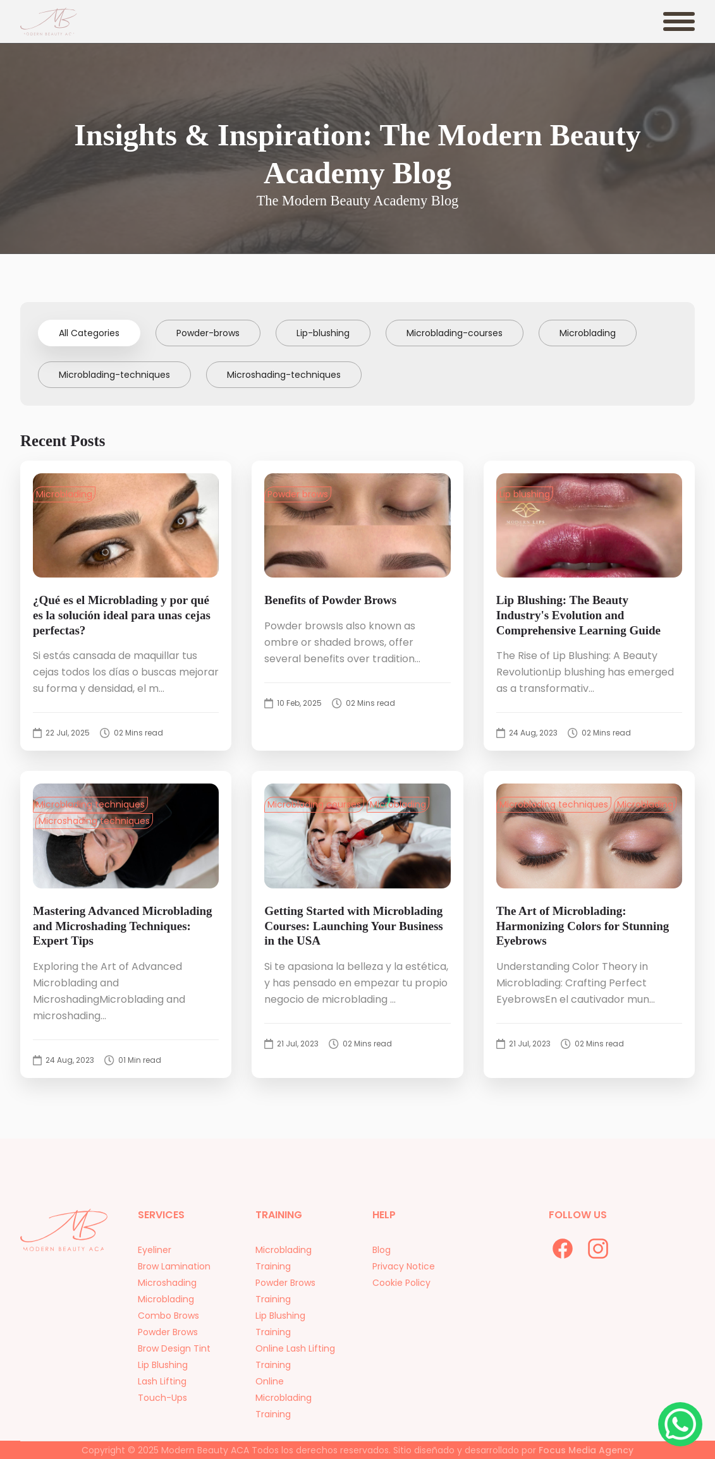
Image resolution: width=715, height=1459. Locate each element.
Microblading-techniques (114, 374)
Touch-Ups (162, 1409)
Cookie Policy (401, 1294)
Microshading (167, 1294)
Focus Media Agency (586, 1450)
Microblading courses (314, 804)
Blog (381, 1262)
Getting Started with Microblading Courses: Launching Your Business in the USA (353, 926)
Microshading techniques (94, 820)
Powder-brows (208, 333)
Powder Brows (168, 1344)
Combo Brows (168, 1327)
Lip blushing (524, 494)
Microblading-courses (454, 333)
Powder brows (297, 494)
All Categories (89, 333)
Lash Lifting (162, 1393)
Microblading (587, 333)
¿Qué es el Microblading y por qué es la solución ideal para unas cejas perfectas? (122, 615)
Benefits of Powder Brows (330, 600)
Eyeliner (154, 1262)
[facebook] (563, 1248)
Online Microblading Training (283, 1409)
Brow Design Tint (174, 1360)
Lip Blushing (163, 1377)
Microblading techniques (90, 804)
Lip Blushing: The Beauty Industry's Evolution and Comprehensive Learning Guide (578, 615)
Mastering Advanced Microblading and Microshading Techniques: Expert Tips (122, 926)
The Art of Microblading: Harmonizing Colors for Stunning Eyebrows (582, 926)
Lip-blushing (323, 333)
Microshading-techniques (284, 374)
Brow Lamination (174, 1278)
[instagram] (598, 1248)
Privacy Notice (403, 1278)
